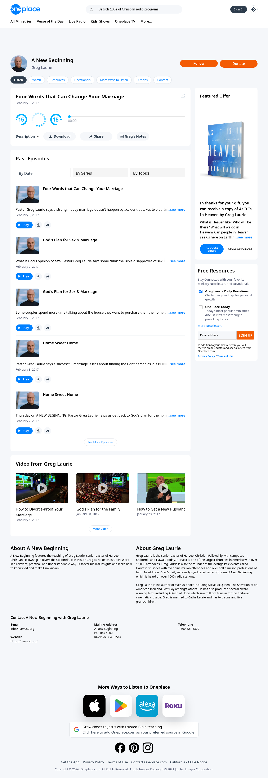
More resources (240, 249)
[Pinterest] (134, 748)
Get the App (70, 762)
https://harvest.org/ (23, 641)
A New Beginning (52, 60)
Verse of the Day (50, 21)
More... (146, 21)
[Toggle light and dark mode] (254, 9)
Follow (199, 63)
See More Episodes (100, 442)
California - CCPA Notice (188, 762)
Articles (143, 80)
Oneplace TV (125, 21)
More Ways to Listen (114, 80)
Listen (18, 80)
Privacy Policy (93, 762)
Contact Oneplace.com (149, 762)
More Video (100, 529)
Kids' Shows (100, 21)
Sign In (239, 9)
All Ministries (21, 21)
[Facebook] (120, 748)
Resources (58, 80)
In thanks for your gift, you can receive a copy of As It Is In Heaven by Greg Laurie (226, 208)
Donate (238, 63)
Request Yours (212, 249)
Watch (36, 80)
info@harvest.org (22, 629)
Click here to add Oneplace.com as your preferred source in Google (138, 732)
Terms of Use (117, 762)
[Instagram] (148, 748)
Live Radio (77, 21)
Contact (162, 80)
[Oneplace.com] (25, 9)
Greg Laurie (41, 67)
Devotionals (82, 80)
